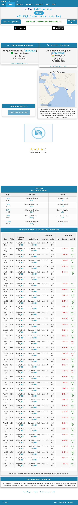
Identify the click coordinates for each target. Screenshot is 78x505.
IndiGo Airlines (43, 9)
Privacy (71, 502)
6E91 (8, 204)
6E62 (53, 492)
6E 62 (39, 13)
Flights (36, 492)
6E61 (8, 198)
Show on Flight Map (11, 22)
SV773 (8, 210)
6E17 (8, 216)
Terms (56, 502)
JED (62, 200)
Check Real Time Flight (18, 112)
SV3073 (8, 221)
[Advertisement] (39, 36)
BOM (31, 200)
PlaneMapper (27, 492)
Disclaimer (63, 502)
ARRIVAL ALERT (71, 21)
